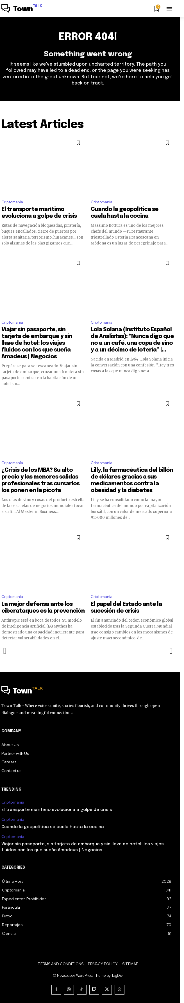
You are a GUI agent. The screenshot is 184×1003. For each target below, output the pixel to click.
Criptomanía (12, 202)
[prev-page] (4, 651)
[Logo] (21, 9)
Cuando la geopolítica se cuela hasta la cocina (52, 827)
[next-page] (170, 651)
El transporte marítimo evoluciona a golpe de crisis (56, 810)
